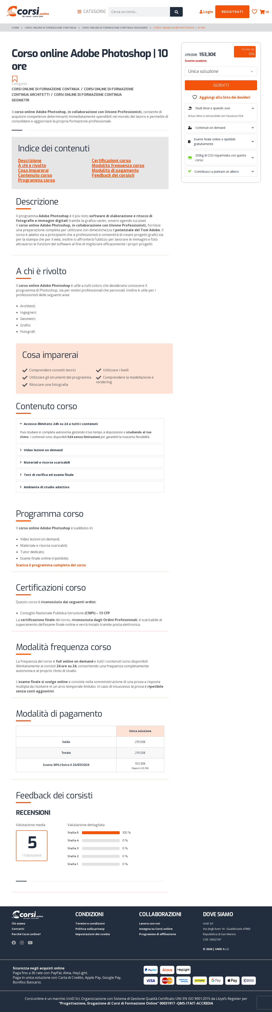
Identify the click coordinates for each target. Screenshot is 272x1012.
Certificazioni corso (111, 161)
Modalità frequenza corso (118, 165)
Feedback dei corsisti (113, 175)
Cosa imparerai (33, 170)
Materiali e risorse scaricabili (45, 462)
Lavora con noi (149, 923)
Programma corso (36, 180)
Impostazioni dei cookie (92, 934)
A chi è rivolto (32, 165)
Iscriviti (221, 85)
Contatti (18, 929)
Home (15, 27)
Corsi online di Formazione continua (50, 27)
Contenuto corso (35, 175)
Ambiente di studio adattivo (44, 487)
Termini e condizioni (90, 923)
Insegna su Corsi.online (156, 929)
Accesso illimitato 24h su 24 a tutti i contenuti (59, 424)
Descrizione (29, 161)
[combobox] (221, 71)
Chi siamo (18, 923)
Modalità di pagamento (115, 170)
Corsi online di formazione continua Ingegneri (115, 27)
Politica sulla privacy (90, 929)
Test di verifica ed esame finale (47, 474)
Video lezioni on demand (41, 450)
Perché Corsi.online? (26, 934)
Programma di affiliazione (157, 934)
